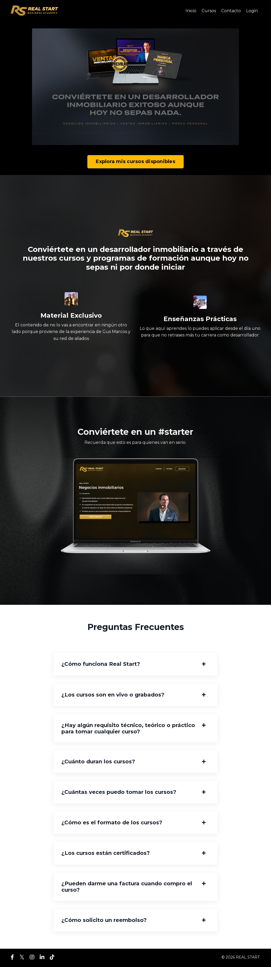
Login (252, 10)
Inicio (191, 10)
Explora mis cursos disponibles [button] (135, 161)
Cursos (209, 10)
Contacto (231, 10)
